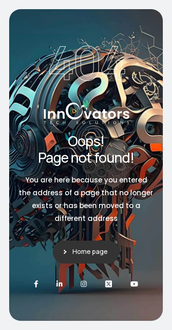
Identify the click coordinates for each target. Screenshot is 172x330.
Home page (90, 251)
